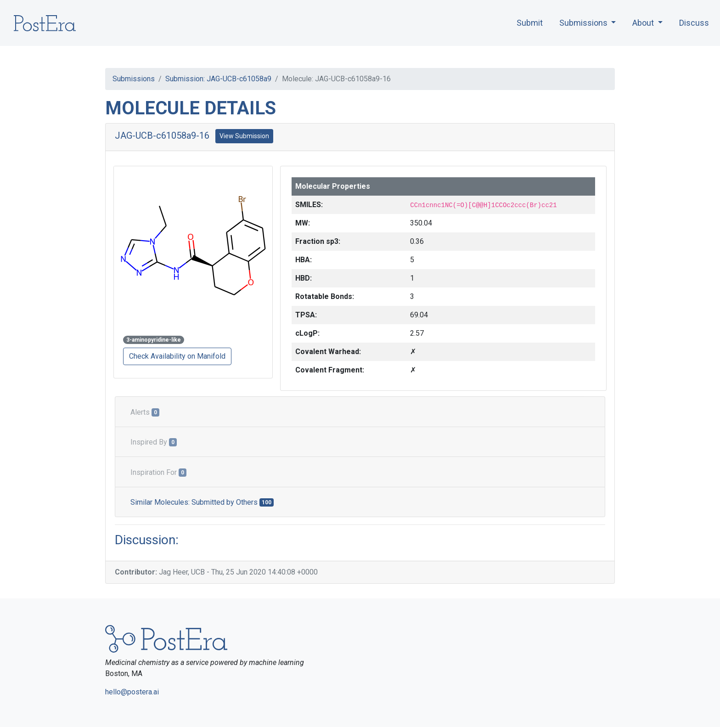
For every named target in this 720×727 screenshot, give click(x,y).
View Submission (244, 136)
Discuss (694, 23)
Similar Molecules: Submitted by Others (202, 502)
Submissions (133, 78)
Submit (530, 23)
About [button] (644, 23)
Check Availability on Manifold (177, 356)
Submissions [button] (584, 23)
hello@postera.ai (132, 692)
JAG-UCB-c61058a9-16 (162, 135)
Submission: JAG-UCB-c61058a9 (218, 78)
